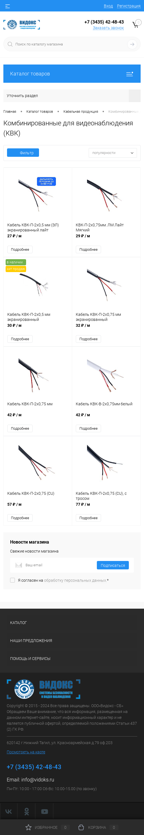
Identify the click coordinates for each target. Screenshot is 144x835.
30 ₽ (37, 328)
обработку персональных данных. (75, 580)
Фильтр (23, 153)
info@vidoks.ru (37, 780)
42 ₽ (37, 418)
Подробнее (20, 249)
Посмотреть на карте (26, 752)
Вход (108, 6)
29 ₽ (106, 239)
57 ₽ (37, 507)
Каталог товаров (72, 74)
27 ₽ (37, 239)
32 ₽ (106, 328)
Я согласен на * (63, 580)
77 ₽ (106, 507)
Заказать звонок (108, 28)
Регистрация (129, 6)
